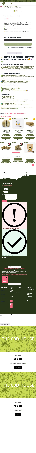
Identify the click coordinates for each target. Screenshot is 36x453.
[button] (10, 3)
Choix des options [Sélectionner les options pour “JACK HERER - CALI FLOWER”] (18, 197)
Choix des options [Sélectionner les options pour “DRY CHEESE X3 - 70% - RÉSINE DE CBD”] (30, 173)
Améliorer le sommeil (9, 151)
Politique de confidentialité (30, 335)
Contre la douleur (16, 151)
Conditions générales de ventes (29, 332)
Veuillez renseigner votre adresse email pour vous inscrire (14, 303)
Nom (3, 227)
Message (3, 232)
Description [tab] (3, 91)
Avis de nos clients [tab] (12, 91)
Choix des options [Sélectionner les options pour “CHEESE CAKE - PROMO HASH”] (18, 173)
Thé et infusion (7, 7)
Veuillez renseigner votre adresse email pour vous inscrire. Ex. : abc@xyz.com (14, 306)
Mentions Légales (30, 329)
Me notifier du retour (6, 176)
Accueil (1, 7)
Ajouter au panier (18, 82)
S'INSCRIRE (5, 317)
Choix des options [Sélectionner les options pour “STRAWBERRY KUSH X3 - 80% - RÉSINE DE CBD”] (6, 173)
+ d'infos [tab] (19, 91)
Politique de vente (30, 337)
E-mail (3, 229)
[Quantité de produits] (18, 78)
